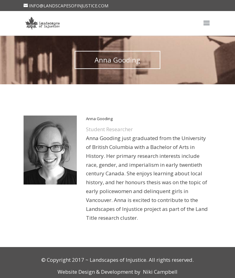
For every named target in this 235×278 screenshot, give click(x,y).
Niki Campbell (159, 271)
